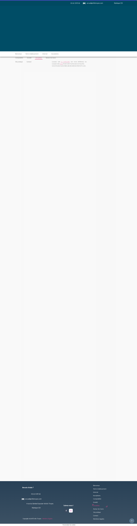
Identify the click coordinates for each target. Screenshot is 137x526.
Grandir (95, 502)
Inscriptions (96, 496)
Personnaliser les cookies (69, 525)
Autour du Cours (98, 509)
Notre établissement (99, 489)
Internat (95, 492)
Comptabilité (97, 499)
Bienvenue (96, 485)
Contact (95, 516)
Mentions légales (98, 519)
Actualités (96, 506)
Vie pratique (97, 512)
